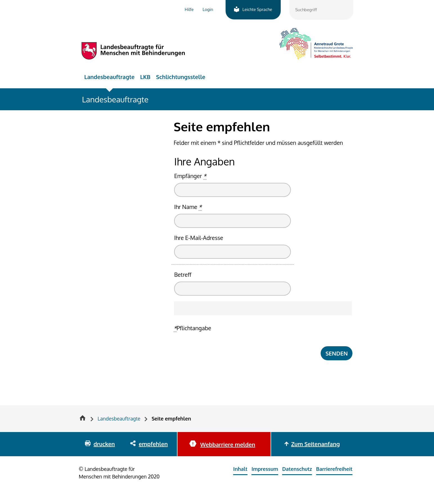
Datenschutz (297, 469)
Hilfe (189, 9)
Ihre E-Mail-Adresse (198, 237)
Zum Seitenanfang (315, 443)
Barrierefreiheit (334, 469)
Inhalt (240, 469)
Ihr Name (188, 207)
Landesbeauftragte (109, 76)
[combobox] (321, 10)
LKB (145, 76)
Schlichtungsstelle (180, 76)
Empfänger (190, 176)
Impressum (264, 469)
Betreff (182, 274)
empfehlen (153, 443)
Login (208, 9)
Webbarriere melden (227, 444)
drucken (104, 443)
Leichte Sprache (257, 9)
